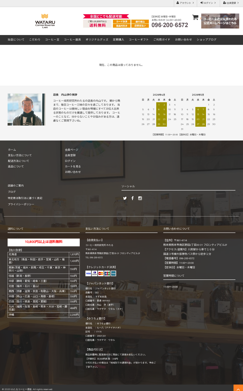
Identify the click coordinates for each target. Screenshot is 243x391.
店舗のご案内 (16, 185)
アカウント (185, 3)
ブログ (12, 191)
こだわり (35, 40)
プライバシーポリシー (21, 202)
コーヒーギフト (139, 40)
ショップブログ (207, 40)
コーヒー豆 (52, 40)
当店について (16, 40)
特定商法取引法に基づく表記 (25, 196)
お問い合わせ (183, 40)
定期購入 (118, 40)
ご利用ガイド (161, 40)
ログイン (208, 3)
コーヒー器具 (72, 40)
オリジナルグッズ (97, 40)
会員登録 (231, 3)
